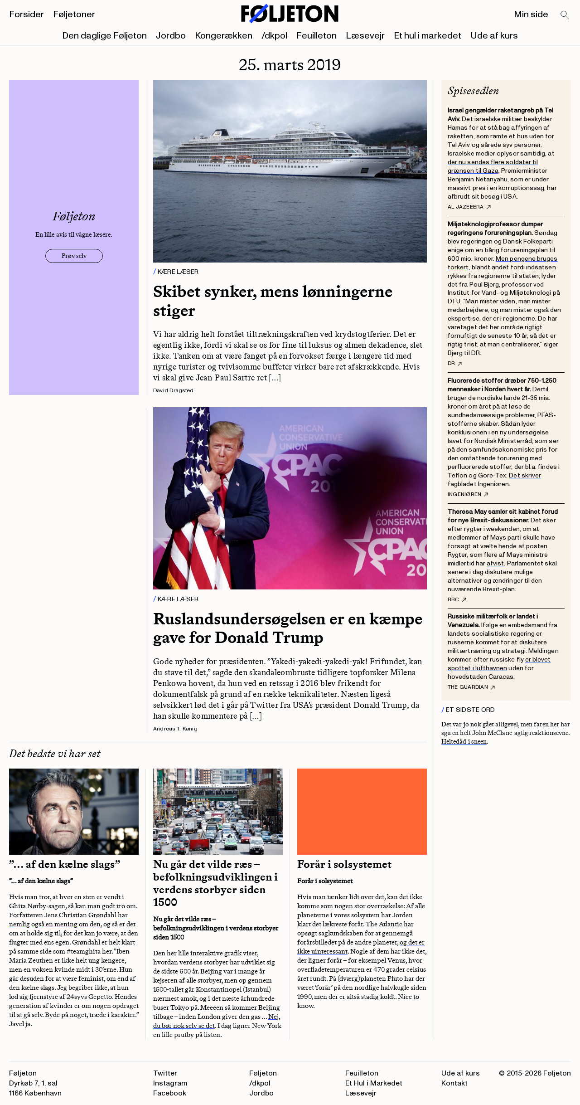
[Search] (565, 15)
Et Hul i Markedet (373, 1083)
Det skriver (525, 475)
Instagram (170, 1083)
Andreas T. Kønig (175, 729)
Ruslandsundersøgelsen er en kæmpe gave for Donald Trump (287, 628)
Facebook (169, 1093)
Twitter (165, 1073)
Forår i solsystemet (344, 864)
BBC (457, 600)
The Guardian (471, 687)
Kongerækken (223, 35)
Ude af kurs (494, 35)
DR (455, 363)
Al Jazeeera (469, 207)
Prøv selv (74, 256)
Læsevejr (365, 35)
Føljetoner (74, 14)
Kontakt (454, 1083)
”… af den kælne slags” (65, 864)
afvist (495, 563)
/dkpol (274, 35)
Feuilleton (316, 35)
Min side (531, 14)
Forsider (26, 14)
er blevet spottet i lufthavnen (499, 663)
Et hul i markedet (427, 35)
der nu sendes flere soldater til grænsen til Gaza (493, 166)
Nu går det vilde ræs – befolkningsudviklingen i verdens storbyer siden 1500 (215, 883)
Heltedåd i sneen (464, 741)
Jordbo (171, 35)
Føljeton (263, 1073)
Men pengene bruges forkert (502, 263)
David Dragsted (173, 390)
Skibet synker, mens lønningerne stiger (272, 301)
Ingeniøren (468, 494)
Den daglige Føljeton (104, 35)
